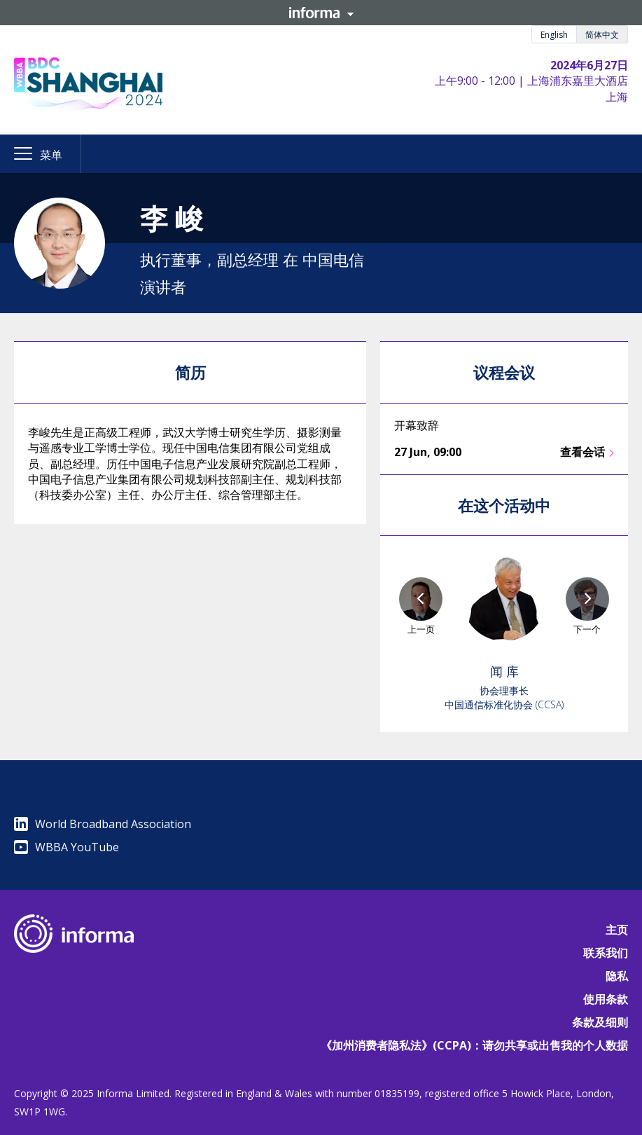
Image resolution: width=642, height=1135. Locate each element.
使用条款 (605, 999)
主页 (617, 929)
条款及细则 (600, 1022)
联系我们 (605, 953)
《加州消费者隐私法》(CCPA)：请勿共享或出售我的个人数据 (474, 1045)
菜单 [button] (51, 155)
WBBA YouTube (66, 847)
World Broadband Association (102, 824)
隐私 (617, 976)
